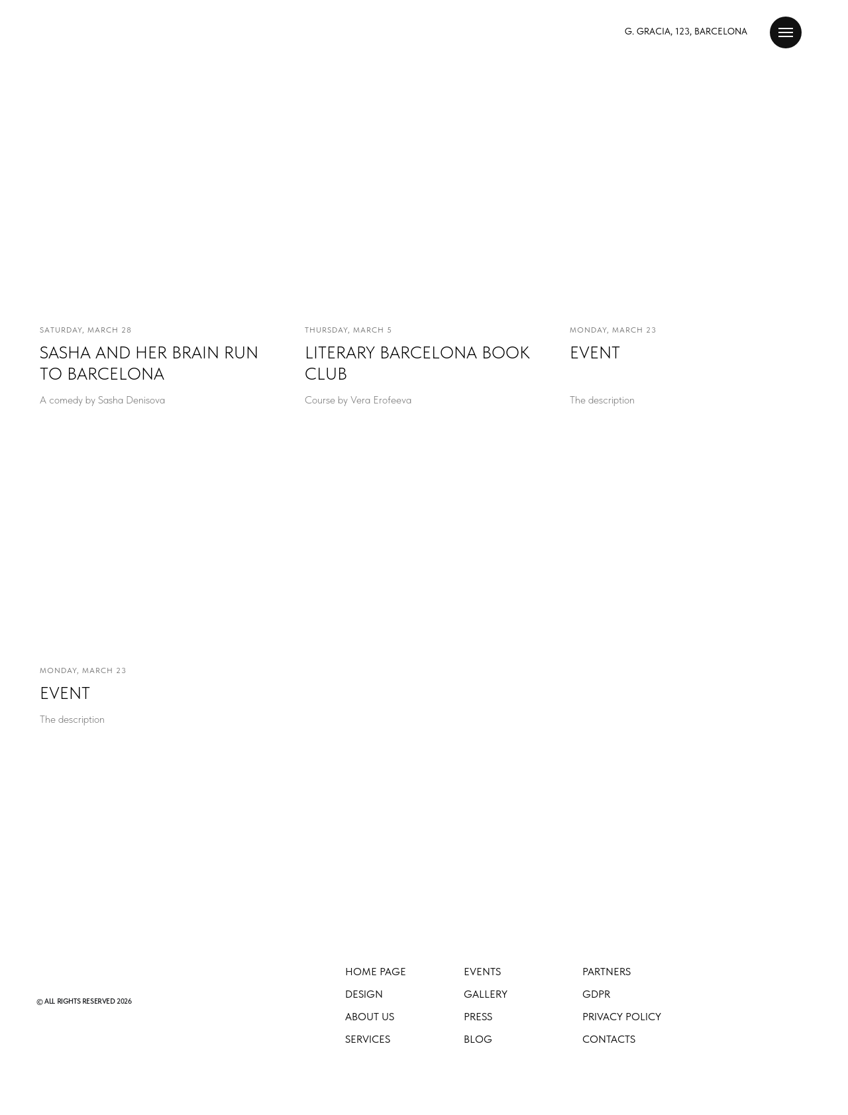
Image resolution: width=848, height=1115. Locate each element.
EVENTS (482, 971)
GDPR (596, 994)
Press (478, 1016)
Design (364, 994)
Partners (606, 971)
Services (367, 1039)
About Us (369, 1016)
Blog (478, 1039)
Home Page (375, 971)
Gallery (485, 994)
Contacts (608, 1039)
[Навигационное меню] (785, 32)
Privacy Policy (621, 1016)
